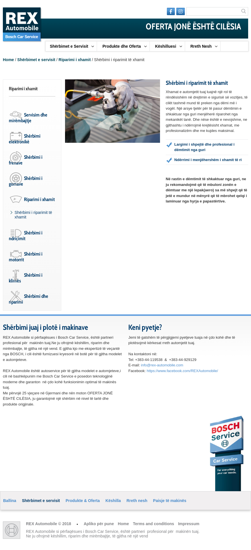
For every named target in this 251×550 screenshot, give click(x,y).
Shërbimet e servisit (36, 59)
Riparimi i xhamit (74, 59)
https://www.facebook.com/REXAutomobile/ (182, 371)
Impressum (188, 523)
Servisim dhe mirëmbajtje (28, 117)
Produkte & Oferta (83, 500)
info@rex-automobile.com (162, 365)
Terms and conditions (154, 523)
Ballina (9, 500)
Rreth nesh (136, 500)
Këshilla (113, 500)
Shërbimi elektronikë (25, 138)
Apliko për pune (99, 523)
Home (8, 59)
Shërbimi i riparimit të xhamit (33, 214)
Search (243, 11)
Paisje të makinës (170, 500)
